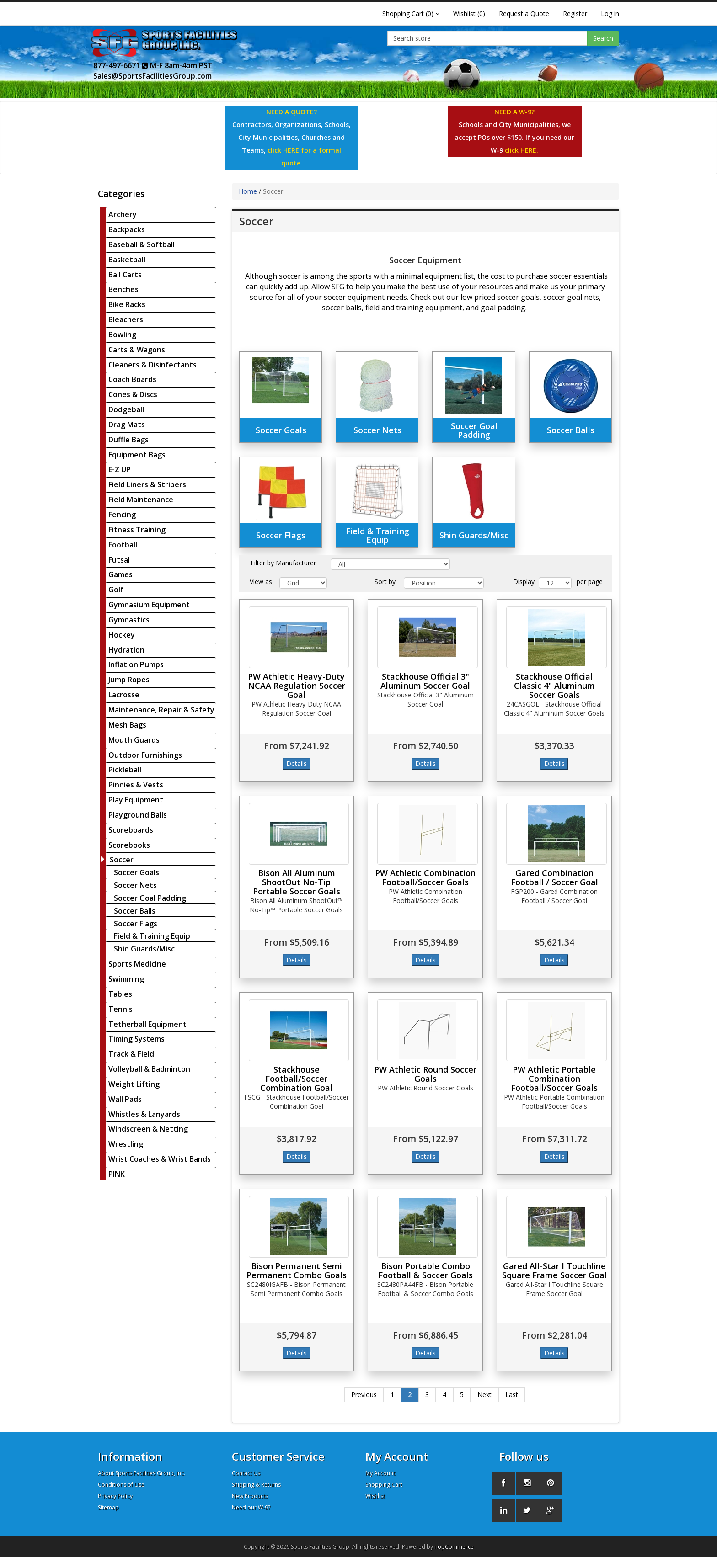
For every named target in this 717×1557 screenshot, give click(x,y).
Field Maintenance (140, 499)
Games (120, 574)
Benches (123, 289)
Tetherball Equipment (147, 1024)
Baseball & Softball (141, 244)
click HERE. (521, 150)
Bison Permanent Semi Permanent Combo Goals (296, 1270)
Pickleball (124, 770)
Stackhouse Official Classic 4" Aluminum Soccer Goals (554, 685)
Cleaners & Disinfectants (152, 365)
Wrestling (125, 1144)
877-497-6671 (120, 65)
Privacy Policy (115, 1496)
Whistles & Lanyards (144, 1114)
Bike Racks (126, 304)
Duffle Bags (128, 440)
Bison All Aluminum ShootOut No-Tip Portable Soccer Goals (296, 882)
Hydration (126, 650)
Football (122, 545)
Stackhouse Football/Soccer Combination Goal (296, 1078)
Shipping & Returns (256, 1484)
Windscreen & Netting (148, 1129)
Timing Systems (136, 1039)
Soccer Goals (136, 872)
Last (511, 1394)
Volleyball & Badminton (149, 1069)
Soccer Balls (134, 911)
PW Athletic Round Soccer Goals (425, 1074)
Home (248, 191)
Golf (115, 590)
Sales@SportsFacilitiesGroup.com (152, 76)
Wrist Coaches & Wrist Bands (159, 1159)
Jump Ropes (129, 680)
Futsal (119, 560)
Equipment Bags (137, 455)
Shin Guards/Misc (144, 949)
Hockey (121, 635)
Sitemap (108, 1507)
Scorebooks (129, 845)
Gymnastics (129, 620)
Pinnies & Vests (135, 785)
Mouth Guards (134, 740)
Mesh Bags (127, 725)
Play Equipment (135, 800)
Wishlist (375, 1496)
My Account (380, 1473)
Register (575, 13)
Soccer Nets (135, 885)
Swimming (126, 979)
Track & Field (131, 1054)
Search (603, 38)
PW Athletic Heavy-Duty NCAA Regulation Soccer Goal (296, 685)
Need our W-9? (251, 1507)
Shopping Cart (383, 1484)
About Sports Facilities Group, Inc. (141, 1473)
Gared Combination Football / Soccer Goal (554, 877)
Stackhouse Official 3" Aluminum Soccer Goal (425, 681)
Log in (610, 13)
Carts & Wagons (136, 350)
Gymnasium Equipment (149, 605)
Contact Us (246, 1473)
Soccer (122, 860)
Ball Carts (125, 275)
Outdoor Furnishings (145, 755)
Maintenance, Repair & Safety (161, 710)
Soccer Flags (135, 924)
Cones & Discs (132, 394)
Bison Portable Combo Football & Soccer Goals (425, 1270)
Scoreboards (130, 830)
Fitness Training (137, 530)
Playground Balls (137, 815)
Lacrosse (123, 695)
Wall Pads (125, 1099)
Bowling (122, 334)
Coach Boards (132, 379)
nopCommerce (454, 1547)
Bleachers (125, 319)
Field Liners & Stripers (147, 484)
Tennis (120, 1009)
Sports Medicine (137, 964)
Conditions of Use (121, 1484)
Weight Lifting (134, 1084)
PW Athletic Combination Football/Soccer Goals (425, 877)
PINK (116, 1174)
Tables (120, 994)
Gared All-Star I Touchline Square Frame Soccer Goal (554, 1270)
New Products (250, 1496)
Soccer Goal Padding (150, 898)
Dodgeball (126, 409)
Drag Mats (126, 425)
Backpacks (126, 229)
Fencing (122, 515)
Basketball (126, 260)
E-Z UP (119, 469)
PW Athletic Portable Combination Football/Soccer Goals (554, 1078)
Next (484, 1394)
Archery (122, 214)
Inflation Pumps (136, 664)
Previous (364, 1394)
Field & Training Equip (152, 936)
